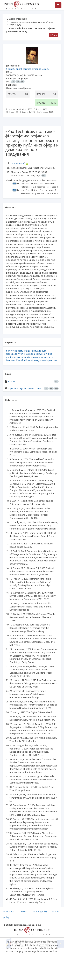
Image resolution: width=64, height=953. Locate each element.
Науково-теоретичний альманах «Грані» (31, 22)
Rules (24, 911)
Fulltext (11, 381)
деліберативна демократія (38, 357)
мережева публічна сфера (20, 353)
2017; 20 (15, 25)
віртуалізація (39, 350)
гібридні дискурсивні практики (41, 360)
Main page (8, 911)
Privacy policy (40, 911)
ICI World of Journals (16, 18)
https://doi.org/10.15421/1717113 (24, 388)
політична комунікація (18, 350)
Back (53, 35)
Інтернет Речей (14, 360)
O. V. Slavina (17, 163)
